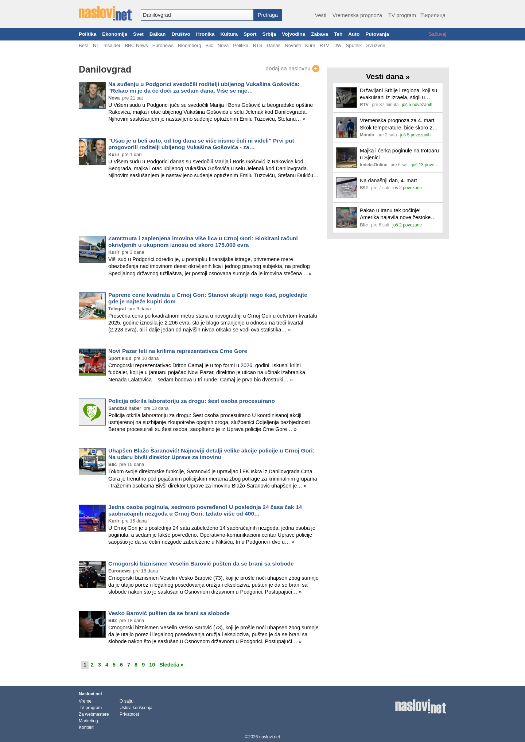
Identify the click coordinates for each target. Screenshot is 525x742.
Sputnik (354, 45)
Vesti (320, 15)
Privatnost (129, 714)
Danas (273, 45)
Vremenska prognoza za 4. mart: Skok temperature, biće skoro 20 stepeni (398, 124)
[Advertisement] (199, 208)
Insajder (112, 45)
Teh (338, 34)
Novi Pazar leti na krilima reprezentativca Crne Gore (177, 351)
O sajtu (126, 701)
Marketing (88, 720)
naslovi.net (269, 736)
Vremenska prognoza (357, 15)
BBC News (136, 45)
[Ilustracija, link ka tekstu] (346, 98)
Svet (138, 34)
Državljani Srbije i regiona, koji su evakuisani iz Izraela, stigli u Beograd (398, 94)
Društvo (180, 34)
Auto (353, 34)
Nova (223, 45)
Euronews (163, 45)
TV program (402, 15)
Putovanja (377, 34)
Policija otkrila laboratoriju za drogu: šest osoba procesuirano (191, 401)
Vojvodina (293, 34)
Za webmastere (94, 714)
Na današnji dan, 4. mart (388, 180)
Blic (209, 45)
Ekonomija (114, 34)
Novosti (293, 45)
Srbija (269, 34)
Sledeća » (171, 665)
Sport (250, 34)
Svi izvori (375, 45)
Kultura (229, 34)
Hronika (205, 34)
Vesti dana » (388, 76)
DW (338, 45)
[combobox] (197, 15)
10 (152, 665)
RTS (257, 45)
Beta (84, 45)
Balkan (157, 34)
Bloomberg (189, 45)
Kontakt (86, 727)
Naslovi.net (90, 693)
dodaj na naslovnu (292, 68)
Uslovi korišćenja (136, 707)
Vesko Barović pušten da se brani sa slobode (169, 613)
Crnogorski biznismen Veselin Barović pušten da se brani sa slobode (201, 563)
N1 (96, 45)
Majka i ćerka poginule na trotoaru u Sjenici (399, 154)
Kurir (310, 45)
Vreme (85, 701)
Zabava (319, 34)
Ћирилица (433, 15)
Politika (87, 34)
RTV (324, 45)
